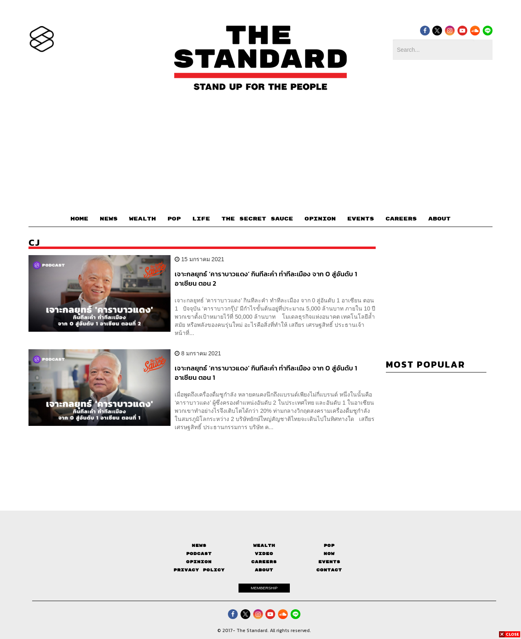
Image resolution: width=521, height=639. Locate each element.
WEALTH (142, 219)
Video (264, 553)
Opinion (199, 562)
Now (329, 553)
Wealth (264, 545)
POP (174, 219)
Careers (264, 562)
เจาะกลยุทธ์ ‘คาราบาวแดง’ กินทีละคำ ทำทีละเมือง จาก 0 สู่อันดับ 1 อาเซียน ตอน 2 (266, 278)
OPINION (320, 219)
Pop (329, 545)
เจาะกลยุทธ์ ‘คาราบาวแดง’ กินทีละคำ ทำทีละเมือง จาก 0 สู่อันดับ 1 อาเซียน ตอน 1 (266, 373)
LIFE (201, 219)
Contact (329, 570)
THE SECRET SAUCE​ (257, 219)
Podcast (199, 553)
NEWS (109, 219)
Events (329, 562)
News (199, 545)
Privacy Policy (199, 570)
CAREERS (401, 219)
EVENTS (360, 219)
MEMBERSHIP (264, 588)
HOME (79, 219)
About (264, 570)
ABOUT (439, 219)
